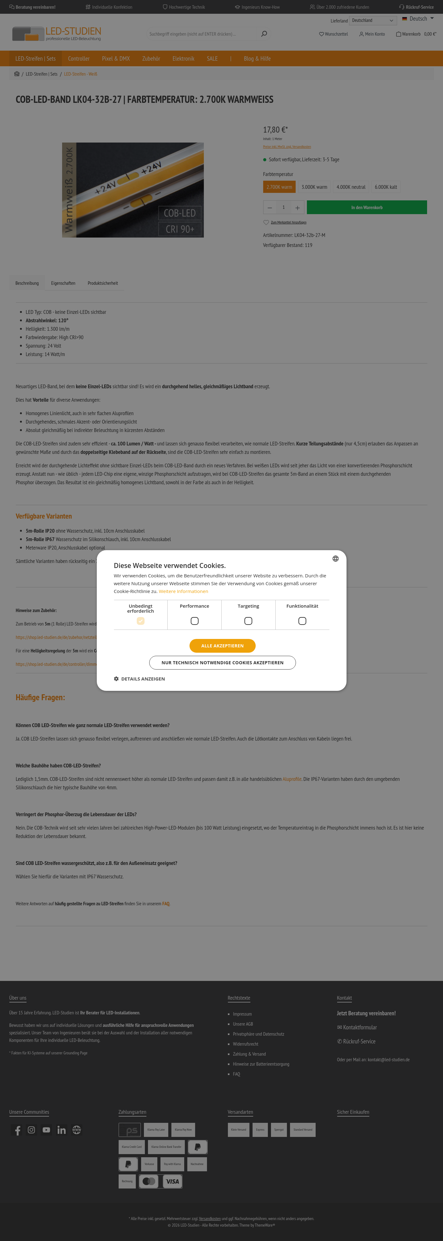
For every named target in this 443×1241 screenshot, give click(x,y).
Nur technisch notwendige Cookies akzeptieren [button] (222, 663)
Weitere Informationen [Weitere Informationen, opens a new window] (184, 591)
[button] (139, 678)
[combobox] (335, 558)
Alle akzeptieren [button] (222, 645)
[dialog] (222, 620)
